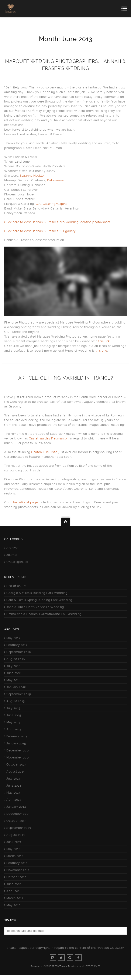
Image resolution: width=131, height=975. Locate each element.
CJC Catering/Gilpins (51, 203)
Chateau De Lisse (44, 452)
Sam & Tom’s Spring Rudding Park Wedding (39, 600)
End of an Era (16, 586)
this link (104, 341)
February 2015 (17, 736)
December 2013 (18, 813)
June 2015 (13, 715)
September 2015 (18, 694)
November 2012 (18, 870)
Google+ (117, 947)
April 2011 (13, 891)
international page (24, 502)
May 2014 (13, 792)
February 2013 (17, 863)
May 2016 (13, 680)
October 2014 (16, 764)
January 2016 (16, 687)
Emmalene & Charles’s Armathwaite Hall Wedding (44, 614)
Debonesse (55, 180)
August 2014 (15, 771)
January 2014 (16, 806)
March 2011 (14, 898)
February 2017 (17, 645)
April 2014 (13, 799)
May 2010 (13, 905)
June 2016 (13, 673)
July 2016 (13, 666)
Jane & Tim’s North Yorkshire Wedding (35, 607)
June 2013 (13, 842)
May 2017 (13, 638)
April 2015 (13, 729)
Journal (11, 554)
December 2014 (18, 750)
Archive (12, 547)
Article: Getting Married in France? (65, 378)
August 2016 (15, 659)
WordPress (51, 966)
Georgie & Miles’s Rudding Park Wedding (37, 593)
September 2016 (18, 652)
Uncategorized (17, 561)
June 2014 (13, 785)
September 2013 (18, 827)
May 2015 (13, 722)
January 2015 (16, 743)
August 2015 (15, 701)
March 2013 (14, 856)
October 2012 (16, 877)
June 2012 (13, 884)
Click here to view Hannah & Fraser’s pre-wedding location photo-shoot (57, 222)
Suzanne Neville (32, 175)
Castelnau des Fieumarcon (49, 438)
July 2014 (13, 778)
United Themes (91, 966)
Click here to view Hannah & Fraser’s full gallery (40, 231)
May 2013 (13, 849)
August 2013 (15, 834)
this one (101, 350)
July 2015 (13, 708)
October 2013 (16, 820)
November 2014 (18, 757)
